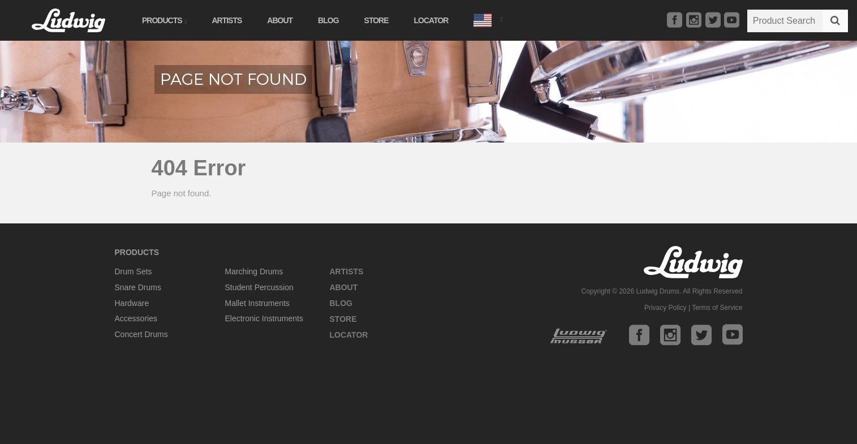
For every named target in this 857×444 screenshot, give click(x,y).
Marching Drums (254, 271)
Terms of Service (717, 308)
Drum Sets (133, 271)
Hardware (132, 303)
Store (376, 20)
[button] (487, 19)
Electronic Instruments (264, 318)
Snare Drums (138, 287)
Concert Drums (141, 334)
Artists (227, 20)
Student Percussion (259, 287)
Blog (328, 20)
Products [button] (164, 20)
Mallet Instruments (257, 303)
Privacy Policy (665, 308)
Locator (431, 20)
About (279, 20)
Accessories (136, 318)
